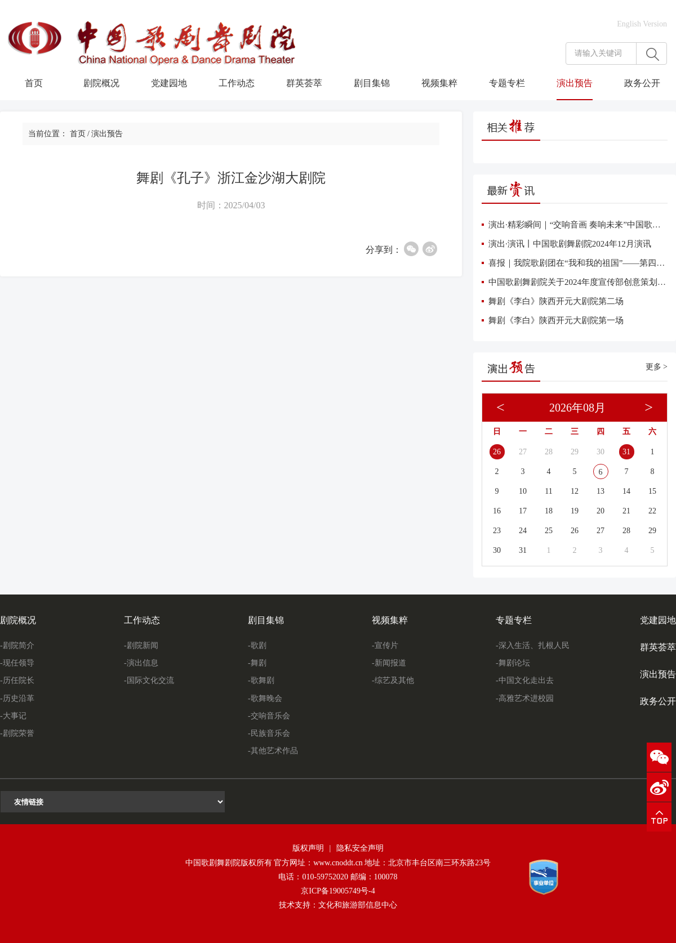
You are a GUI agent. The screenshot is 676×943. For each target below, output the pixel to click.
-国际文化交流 (149, 680)
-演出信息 (141, 663)
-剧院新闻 (141, 645)
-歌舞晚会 (265, 698)
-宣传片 (385, 645)
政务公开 (642, 83)
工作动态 (237, 83)
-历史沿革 (17, 698)
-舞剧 (257, 663)
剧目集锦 (372, 83)
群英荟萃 (304, 83)
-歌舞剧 (261, 680)
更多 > (657, 367)
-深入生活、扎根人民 (533, 645)
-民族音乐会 (269, 733)
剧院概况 (101, 83)
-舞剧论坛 (513, 663)
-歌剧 (257, 645)
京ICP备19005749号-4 (338, 891)
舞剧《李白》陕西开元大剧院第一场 (556, 320)
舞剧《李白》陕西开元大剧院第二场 (556, 301)
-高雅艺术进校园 (525, 698)
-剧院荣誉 (17, 733)
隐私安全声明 (360, 848)
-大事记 (13, 716)
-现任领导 (17, 663)
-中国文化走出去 (525, 680)
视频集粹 (439, 83)
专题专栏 (507, 83)
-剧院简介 (17, 645)
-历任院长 (17, 680)
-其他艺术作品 (273, 751)
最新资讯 (511, 189)
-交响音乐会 (269, 716)
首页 (34, 83)
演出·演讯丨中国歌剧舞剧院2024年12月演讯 (569, 243)
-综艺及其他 (393, 680)
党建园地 (169, 83)
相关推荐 (511, 126)
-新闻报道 (389, 663)
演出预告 (575, 83)
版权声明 (308, 848)
